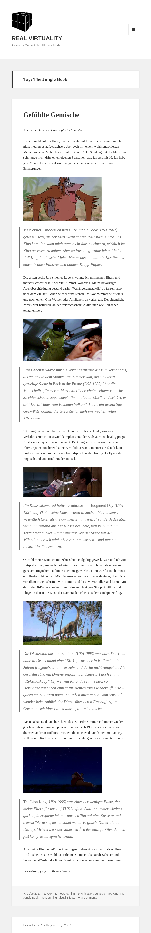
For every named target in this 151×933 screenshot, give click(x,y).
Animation (87, 893)
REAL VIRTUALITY (37, 38)
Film (72, 893)
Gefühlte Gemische (51, 115)
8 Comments (89, 897)
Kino (115, 893)
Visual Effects (66, 897)
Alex (49, 893)
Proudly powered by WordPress (57, 925)
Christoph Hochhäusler (67, 130)
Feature (63, 893)
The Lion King (48, 897)
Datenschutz (30, 925)
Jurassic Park (103, 893)
